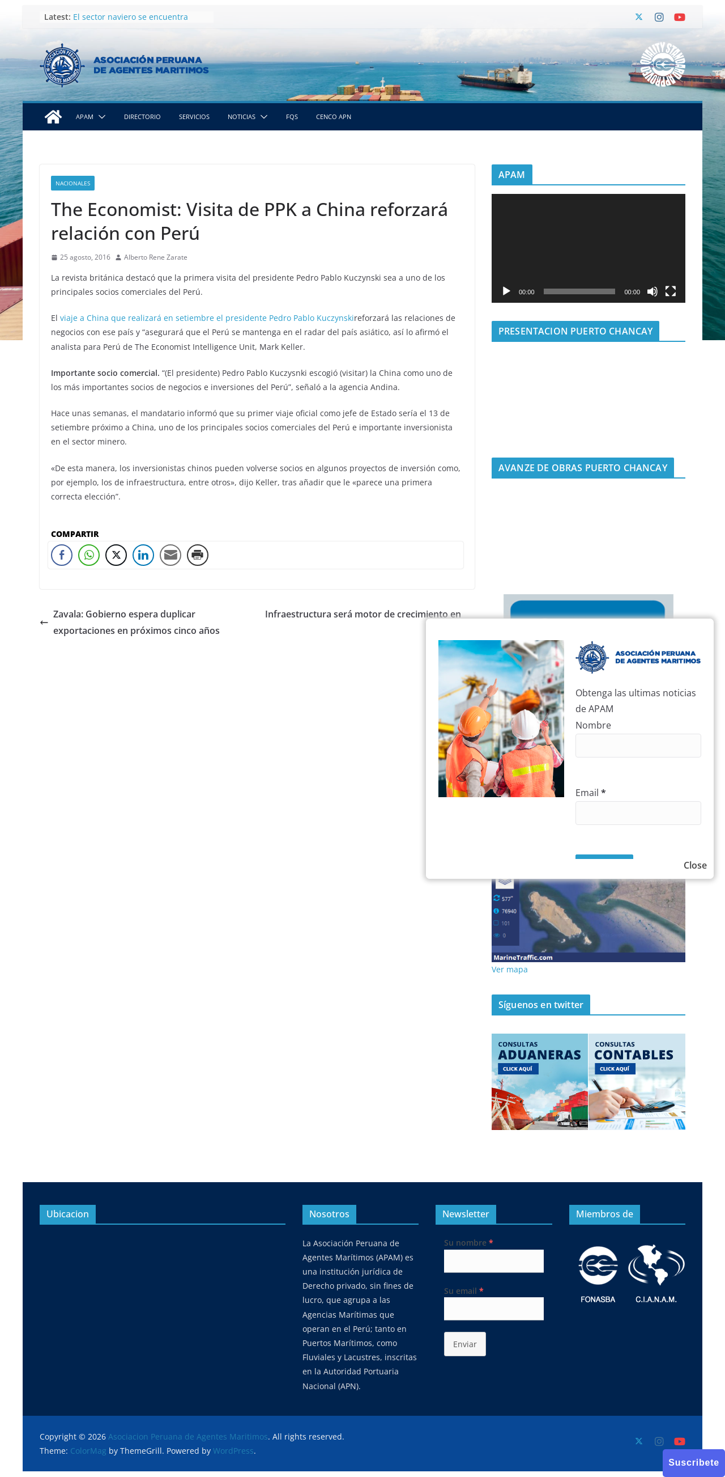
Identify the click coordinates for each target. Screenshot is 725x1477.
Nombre (593, 725)
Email (590, 792)
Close (695, 865)
